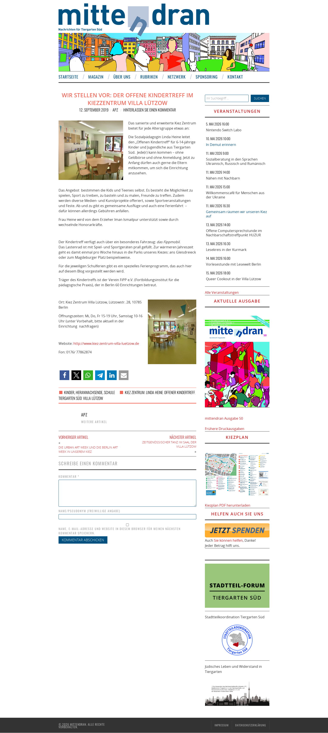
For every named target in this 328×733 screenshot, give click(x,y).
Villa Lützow (93, 398)
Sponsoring (207, 77)
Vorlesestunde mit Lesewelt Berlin (233, 264)
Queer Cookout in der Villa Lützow (233, 279)
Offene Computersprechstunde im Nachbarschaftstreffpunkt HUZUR (234, 232)
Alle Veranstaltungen (222, 292)
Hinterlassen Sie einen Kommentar (149, 110)
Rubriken (149, 77)
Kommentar (69, 476)
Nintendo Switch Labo (223, 130)
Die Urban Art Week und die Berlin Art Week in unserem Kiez (88, 449)
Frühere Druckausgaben (224, 428)
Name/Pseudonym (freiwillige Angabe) (89, 511)
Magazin (96, 77)
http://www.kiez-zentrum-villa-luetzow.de (106, 343)
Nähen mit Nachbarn (223, 178)
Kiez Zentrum (135, 392)
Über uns (121, 77)
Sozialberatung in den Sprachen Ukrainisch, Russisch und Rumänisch (235, 161)
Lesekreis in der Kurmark (226, 249)
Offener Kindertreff (179, 392)
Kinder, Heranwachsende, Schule (89, 392)
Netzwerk (177, 77)
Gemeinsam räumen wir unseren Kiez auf (236, 213)
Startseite (68, 77)
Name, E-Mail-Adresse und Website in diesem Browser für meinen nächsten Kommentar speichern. (120, 531)
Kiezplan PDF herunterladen (227, 505)
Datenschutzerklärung (250, 725)
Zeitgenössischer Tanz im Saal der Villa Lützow (169, 444)
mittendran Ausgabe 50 (224, 418)
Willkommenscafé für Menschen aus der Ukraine (235, 194)
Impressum (222, 725)
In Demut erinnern (221, 144)
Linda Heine (154, 392)
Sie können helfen (228, 540)
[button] (64, 375)
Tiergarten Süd (70, 398)
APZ (115, 110)
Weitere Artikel (94, 421)
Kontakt (235, 77)
